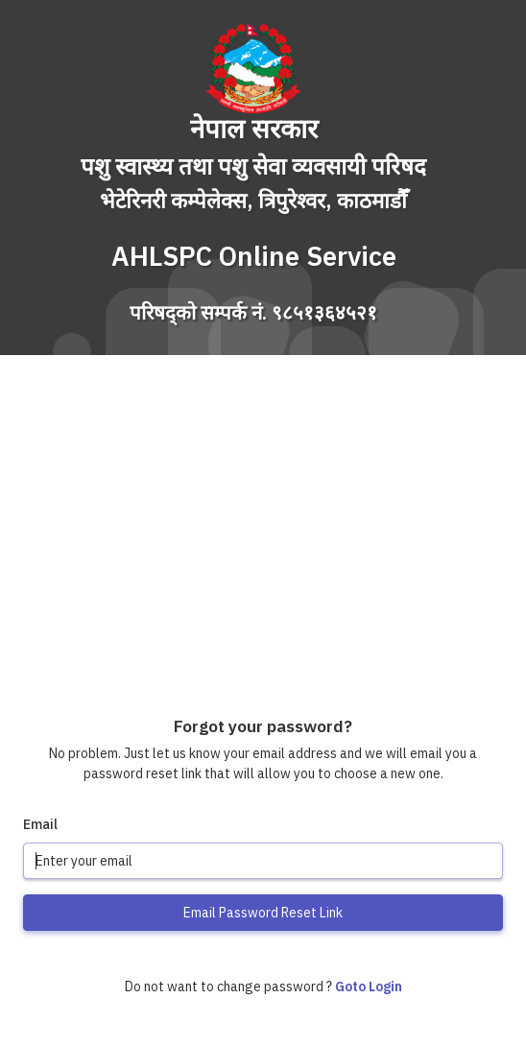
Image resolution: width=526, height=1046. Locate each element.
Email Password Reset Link (263, 912)
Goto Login (368, 986)
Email (40, 824)
